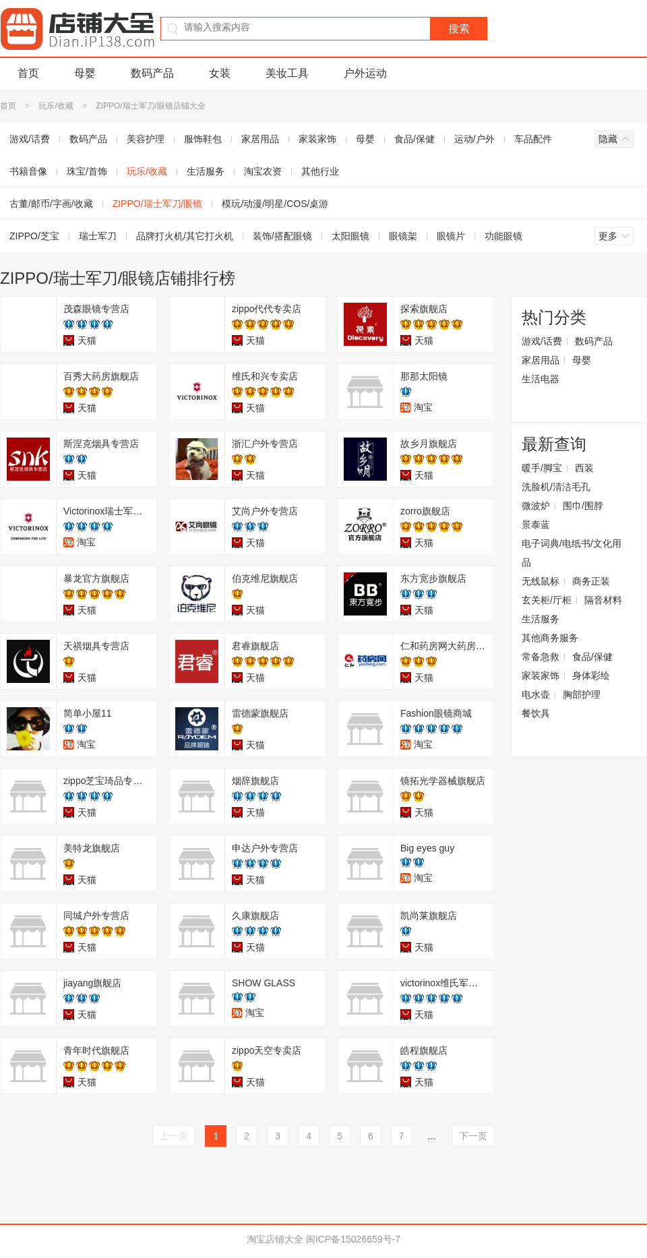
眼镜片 (451, 236)
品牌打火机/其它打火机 (184, 236)
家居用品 (260, 138)
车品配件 (533, 138)
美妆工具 (287, 73)
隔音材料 (603, 600)
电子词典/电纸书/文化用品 (571, 553)
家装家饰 (317, 138)
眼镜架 (403, 236)
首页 (28, 73)
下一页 (473, 1136)
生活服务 (205, 171)
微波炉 (536, 505)
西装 (584, 467)
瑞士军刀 (98, 236)
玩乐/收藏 (55, 106)
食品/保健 (414, 138)
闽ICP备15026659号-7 (353, 1239)
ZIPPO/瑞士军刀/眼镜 (158, 203)
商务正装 (591, 581)
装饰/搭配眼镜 (282, 236)
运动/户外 (474, 138)
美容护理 (145, 138)
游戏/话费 (542, 341)
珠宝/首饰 (87, 171)
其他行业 (320, 171)
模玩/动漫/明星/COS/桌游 (275, 203)
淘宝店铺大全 (275, 1239)
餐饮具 (536, 713)
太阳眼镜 (350, 236)
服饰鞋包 (203, 138)
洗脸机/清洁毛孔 (556, 486)
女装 (219, 73)
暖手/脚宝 (542, 467)
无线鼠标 (540, 581)
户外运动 (365, 73)
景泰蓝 (536, 524)
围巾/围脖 (583, 505)
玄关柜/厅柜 (547, 600)
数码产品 (152, 73)
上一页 (174, 1136)
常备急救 (540, 656)
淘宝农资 (263, 171)
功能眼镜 (503, 236)
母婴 (85, 73)
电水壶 (536, 694)
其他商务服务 (550, 637)
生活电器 (540, 378)
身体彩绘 (591, 675)
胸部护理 (581, 694)
